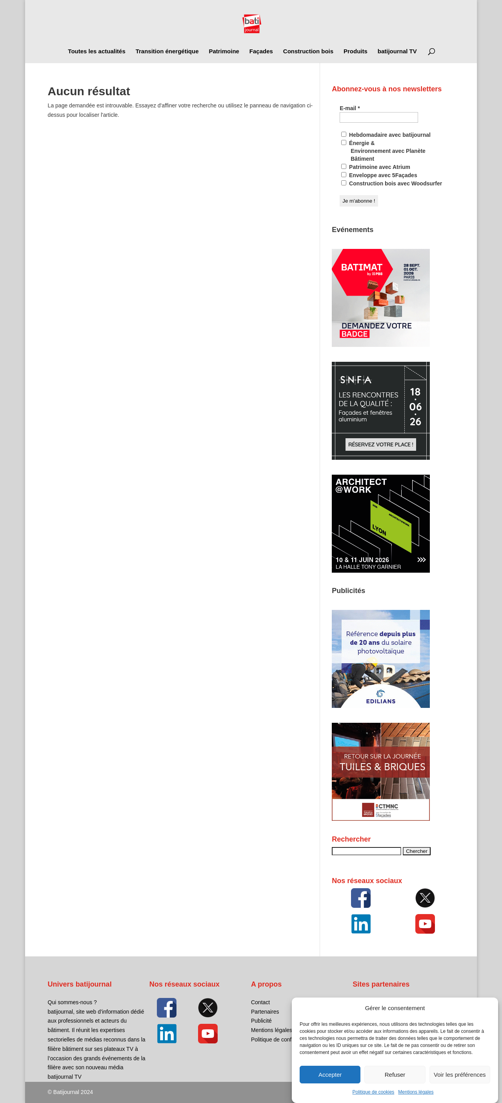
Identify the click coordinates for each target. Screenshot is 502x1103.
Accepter (330, 1081)
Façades (261, 51)
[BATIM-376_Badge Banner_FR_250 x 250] (381, 345)
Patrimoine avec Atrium (375, 167)
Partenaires (265, 1012)
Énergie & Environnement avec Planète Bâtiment (383, 151)
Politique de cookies (374, 1099)
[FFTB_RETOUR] (381, 819)
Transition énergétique (167, 51)
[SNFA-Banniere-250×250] (381, 458)
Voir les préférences (460, 1081)
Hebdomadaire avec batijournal (386, 135)
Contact (260, 1002)
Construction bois (308, 51)
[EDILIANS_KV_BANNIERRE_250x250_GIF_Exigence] (381, 706)
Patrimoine (224, 51)
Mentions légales (415, 1099)
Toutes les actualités (96, 51)
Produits (355, 51)
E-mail (350, 108)
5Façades (364, 1002)
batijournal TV (397, 51)
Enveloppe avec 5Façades (379, 175)
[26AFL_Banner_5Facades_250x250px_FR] (381, 571)
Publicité (261, 1021)
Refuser (395, 1081)
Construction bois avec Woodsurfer (391, 183)
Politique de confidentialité (283, 1039)
